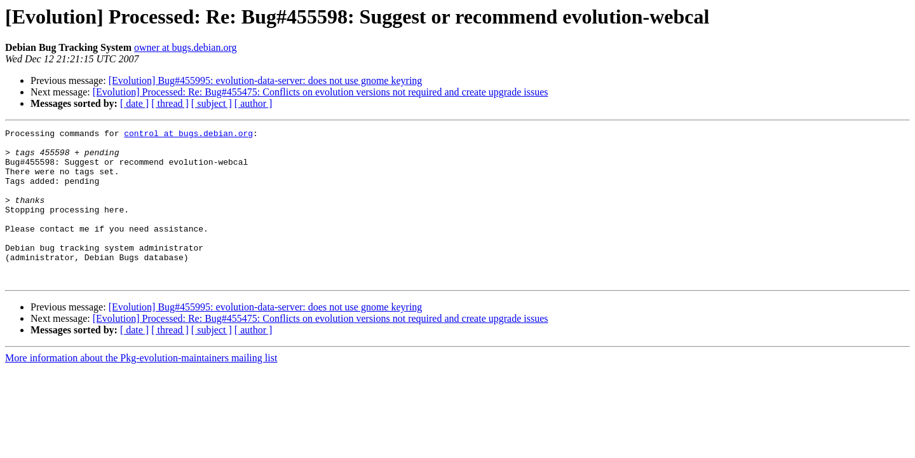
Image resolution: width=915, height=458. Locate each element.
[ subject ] (211, 103)
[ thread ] (170, 103)
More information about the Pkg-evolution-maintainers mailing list (141, 388)
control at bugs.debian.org (188, 135)
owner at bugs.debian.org (185, 47)
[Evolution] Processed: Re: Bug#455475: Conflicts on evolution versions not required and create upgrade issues (320, 92)
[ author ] (253, 103)
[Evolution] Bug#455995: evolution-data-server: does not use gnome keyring (266, 80)
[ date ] (134, 103)
